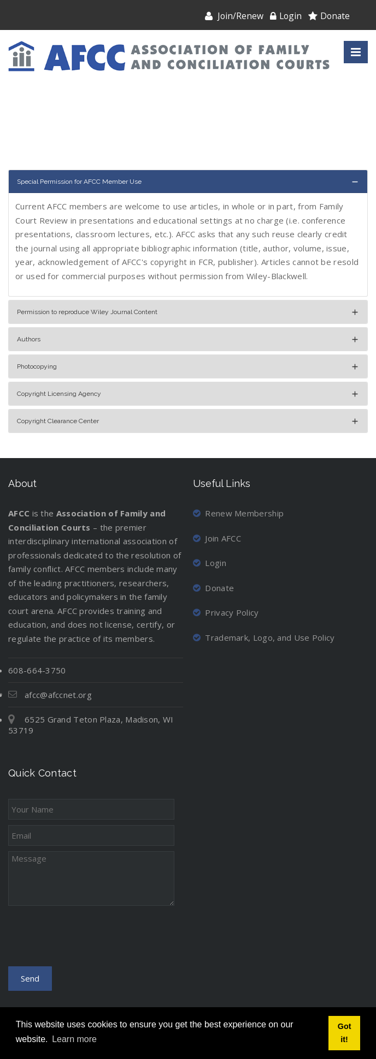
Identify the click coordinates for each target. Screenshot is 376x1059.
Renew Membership (238, 513)
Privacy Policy (226, 612)
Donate (335, 16)
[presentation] (91, 939)
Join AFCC (217, 538)
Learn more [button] (74, 1039)
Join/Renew (240, 16)
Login (290, 16)
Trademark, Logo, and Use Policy (264, 637)
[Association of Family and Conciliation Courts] (169, 56)
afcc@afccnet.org (58, 694)
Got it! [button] (344, 1033)
